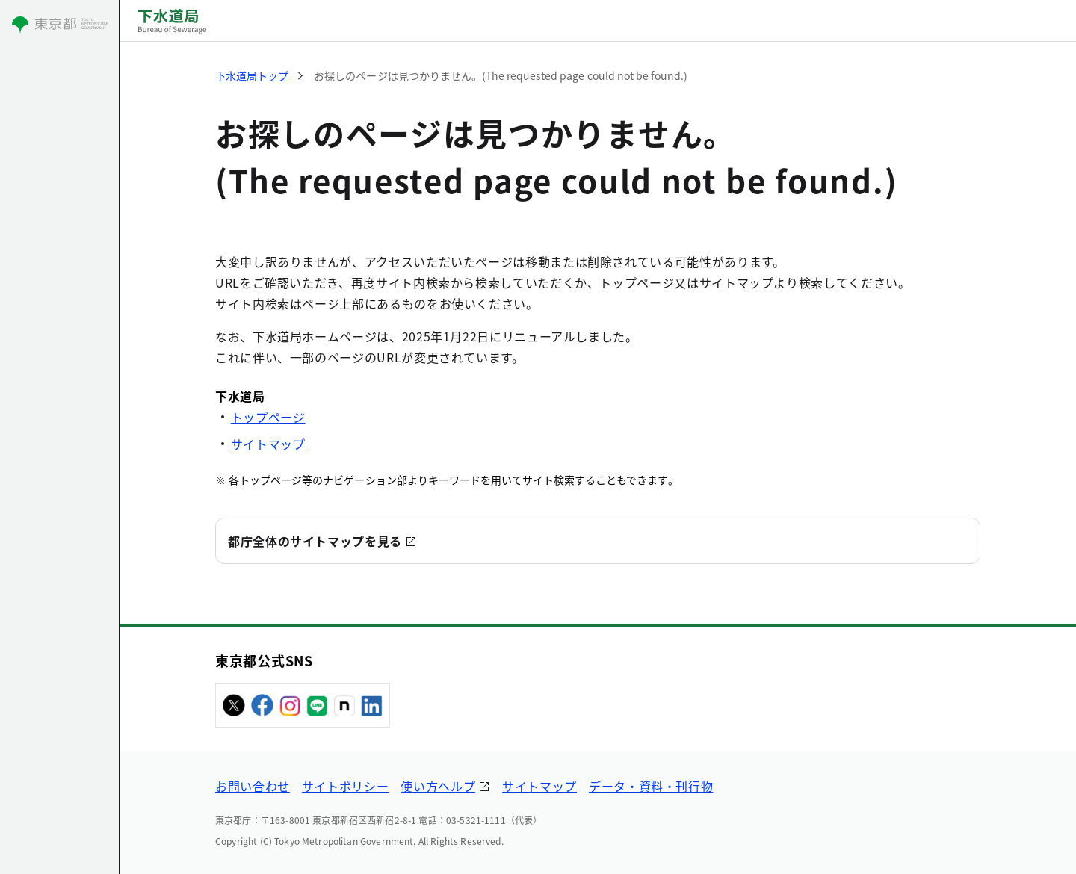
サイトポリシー (345, 786)
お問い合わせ (252, 786)
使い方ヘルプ (438, 786)
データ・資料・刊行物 (651, 786)
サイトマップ (268, 444)
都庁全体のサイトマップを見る (315, 541)
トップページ (268, 417)
